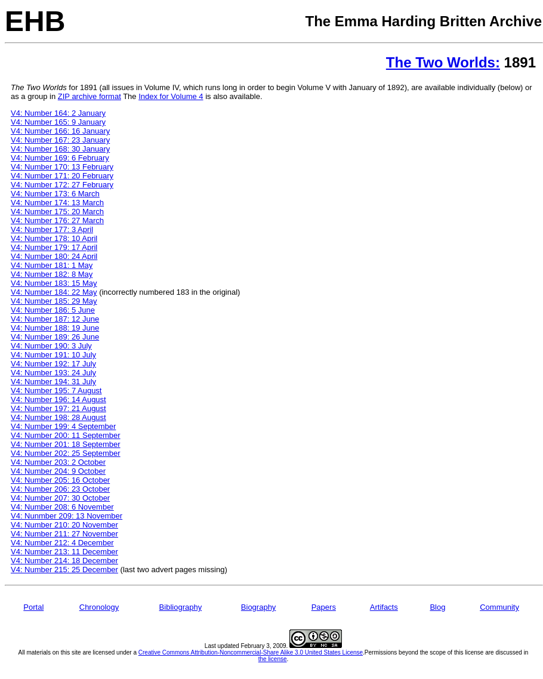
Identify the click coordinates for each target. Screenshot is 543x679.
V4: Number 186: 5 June (53, 309)
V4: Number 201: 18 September (66, 444)
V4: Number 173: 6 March (55, 193)
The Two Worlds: (443, 62)
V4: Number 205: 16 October (60, 480)
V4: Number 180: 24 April (54, 256)
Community (499, 607)
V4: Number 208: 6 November (62, 506)
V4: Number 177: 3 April (52, 229)
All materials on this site (49, 652)
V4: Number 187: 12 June (55, 318)
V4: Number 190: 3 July (51, 345)
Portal (33, 607)
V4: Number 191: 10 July (53, 354)
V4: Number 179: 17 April (54, 247)
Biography (258, 607)
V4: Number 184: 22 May (54, 292)
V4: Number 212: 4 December (62, 542)
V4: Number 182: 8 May (51, 274)
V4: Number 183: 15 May (54, 283)
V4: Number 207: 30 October (60, 497)
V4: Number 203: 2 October (58, 462)
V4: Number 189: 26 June (55, 336)
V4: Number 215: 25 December (64, 569)
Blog (437, 607)
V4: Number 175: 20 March (57, 211)
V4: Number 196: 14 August (58, 399)
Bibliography (180, 607)
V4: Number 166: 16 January (60, 130)
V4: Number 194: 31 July (53, 381)
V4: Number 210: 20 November (64, 524)
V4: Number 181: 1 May (51, 265)
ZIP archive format (89, 96)
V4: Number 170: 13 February (62, 166)
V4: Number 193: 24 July (53, 372)
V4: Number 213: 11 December (64, 551)
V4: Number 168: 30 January (60, 148)
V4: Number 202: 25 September (66, 453)
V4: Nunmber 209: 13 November (66, 515)
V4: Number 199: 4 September (63, 426)
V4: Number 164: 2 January (58, 113)
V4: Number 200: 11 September (66, 435)
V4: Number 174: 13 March (57, 202)
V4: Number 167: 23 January (60, 139)
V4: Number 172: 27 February (62, 184)
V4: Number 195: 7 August (56, 390)
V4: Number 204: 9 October (58, 471)
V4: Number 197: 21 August (58, 408)
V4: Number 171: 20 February (62, 175)
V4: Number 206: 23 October (60, 488)
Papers (323, 607)
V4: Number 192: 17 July (53, 363)
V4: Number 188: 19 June (55, 327)
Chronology (99, 607)
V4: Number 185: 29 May (54, 301)
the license (272, 659)
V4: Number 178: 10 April (54, 238)
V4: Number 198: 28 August (58, 417)
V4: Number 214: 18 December (64, 560)
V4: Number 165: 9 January (58, 122)
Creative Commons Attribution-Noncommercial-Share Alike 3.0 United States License (250, 652)
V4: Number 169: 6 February (60, 157)
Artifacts (384, 607)
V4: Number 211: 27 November (64, 533)
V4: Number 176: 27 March (57, 220)
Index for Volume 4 (170, 96)
